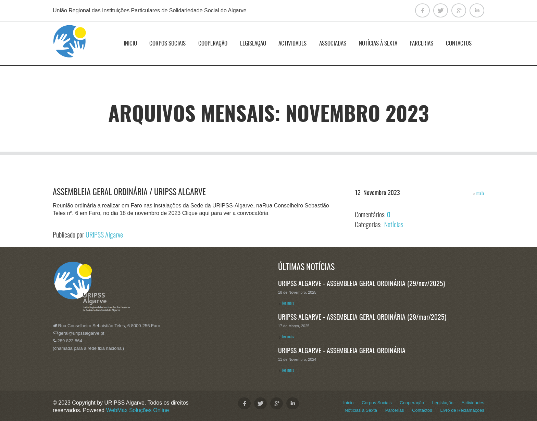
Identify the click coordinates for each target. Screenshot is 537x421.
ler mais (288, 303)
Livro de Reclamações (462, 410)
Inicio (130, 44)
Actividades (292, 44)
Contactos (459, 44)
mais (475, 193)
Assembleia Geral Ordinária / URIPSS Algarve (129, 193)
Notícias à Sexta (378, 44)
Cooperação (212, 44)
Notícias (393, 225)
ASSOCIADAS (332, 44)
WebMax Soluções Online (137, 410)
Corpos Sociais (167, 44)
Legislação (253, 44)
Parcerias (421, 44)
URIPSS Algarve (104, 235)
